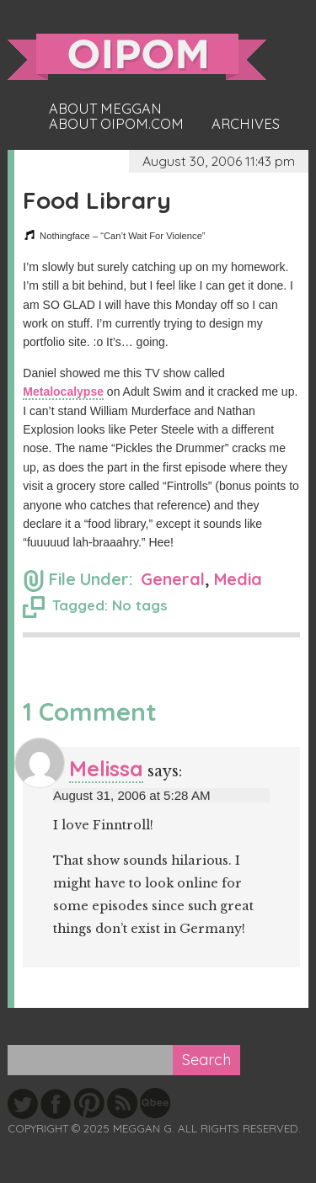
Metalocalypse (63, 391)
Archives (246, 123)
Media (238, 578)
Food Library (97, 200)
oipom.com (137, 57)
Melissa (106, 768)
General (173, 578)
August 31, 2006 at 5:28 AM (132, 795)
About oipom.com (116, 123)
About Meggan (105, 108)
